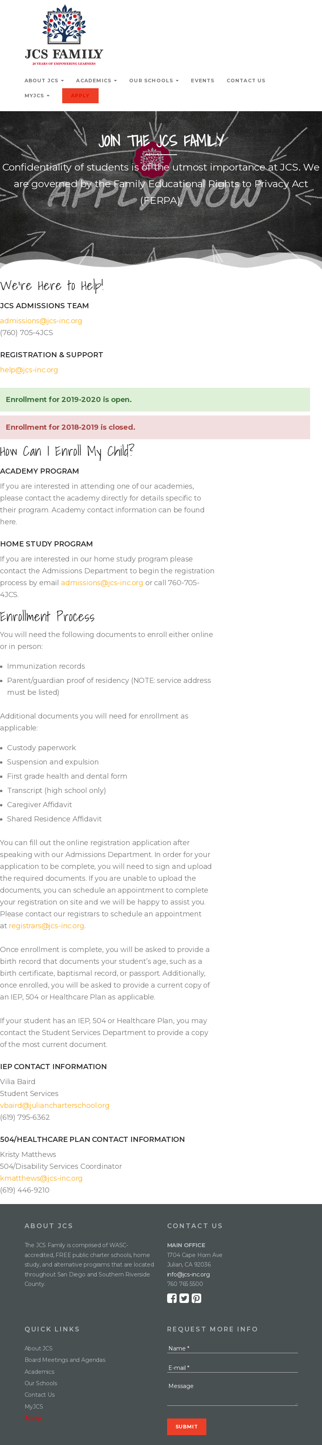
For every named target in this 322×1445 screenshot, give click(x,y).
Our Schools (151, 80)
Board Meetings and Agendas (65, 1359)
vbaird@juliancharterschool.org (55, 1105)
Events (202, 80)
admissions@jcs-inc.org (41, 321)
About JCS (42, 80)
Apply (80, 96)
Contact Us (246, 80)
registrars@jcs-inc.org (46, 926)
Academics (93, 80)
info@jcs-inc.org (188, 1274)
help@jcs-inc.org (29, 370)
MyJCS (34, 96)
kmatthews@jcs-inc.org (41, 1178)
